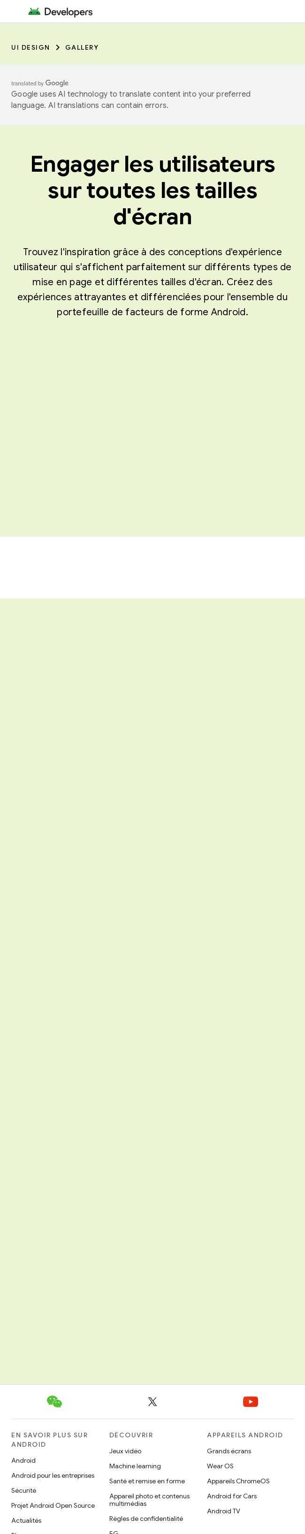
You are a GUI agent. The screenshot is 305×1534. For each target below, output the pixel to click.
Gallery (82, 47)
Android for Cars (232, 1496)
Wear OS (220, 1466)
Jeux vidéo (125, 1451)
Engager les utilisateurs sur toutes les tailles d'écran (152, 190)
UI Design (30, 47)
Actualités (26, 1520)
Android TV (223, 1511)
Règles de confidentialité (146, 1518)
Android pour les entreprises (52, 1475)
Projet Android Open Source (53, 1505)
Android (23, 1460)
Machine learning (135, 1466)
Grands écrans (229, 1451)
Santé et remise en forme (147, 1481)
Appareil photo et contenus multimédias (149, 1500)
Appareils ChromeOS (238, 1481)
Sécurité (23, 1490)
